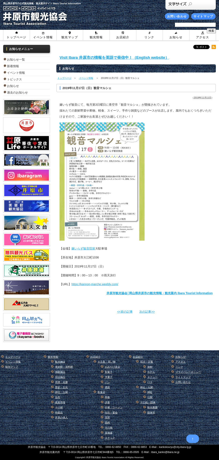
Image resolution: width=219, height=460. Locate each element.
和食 (107, 397)
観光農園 (152, 407)
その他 (59, 407)
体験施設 (60, 372)
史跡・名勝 (61, 382)
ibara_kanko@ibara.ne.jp (165, 452)
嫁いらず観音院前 (83, 248)
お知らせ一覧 (16, 59)
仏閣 (149, 397)
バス (149, 382)
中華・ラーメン (114, 407)
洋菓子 (108, 377)
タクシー (152, 377)
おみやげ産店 (112, 366)
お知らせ (176, 37)
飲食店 (101, 392)
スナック (110, 437)
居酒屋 (108, 432)
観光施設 (60, 361)
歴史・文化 (61, 387)
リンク (149, 37)
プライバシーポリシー (188, 372)
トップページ (16, 37)
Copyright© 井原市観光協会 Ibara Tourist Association (99, 457)
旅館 (149, 366)
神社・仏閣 (61, 392)
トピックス (14, 79)
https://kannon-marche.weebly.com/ (94, 284)
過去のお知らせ (17, 92)
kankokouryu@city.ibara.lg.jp (175, 447)
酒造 (107, 387)
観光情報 (96, 37)
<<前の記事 (124, 311)
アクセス (202, 37)
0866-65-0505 (131, 452)
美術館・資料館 (64, 366)
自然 (57, 397)
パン (107, 382)
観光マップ (69, 37)
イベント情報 (43, 37)
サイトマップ (203, 16)
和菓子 (108, 372)
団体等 (151, 412)
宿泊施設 (60, 377)
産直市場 (60, 402)
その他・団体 (147, 402)
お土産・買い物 (106, 361)
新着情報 (13, 66)
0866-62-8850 (113, 447)
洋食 (107, 402)
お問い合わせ (177, 16)
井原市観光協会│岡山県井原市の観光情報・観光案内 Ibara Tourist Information (160, 293)
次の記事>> (147, 311)
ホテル (151, 372)
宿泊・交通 (146, 361)
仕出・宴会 (111, 412)
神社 (149, 392)
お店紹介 (122, 37)
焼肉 (107, 422)
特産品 (59, 412)
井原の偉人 (61, 417)
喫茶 (107, 417)
